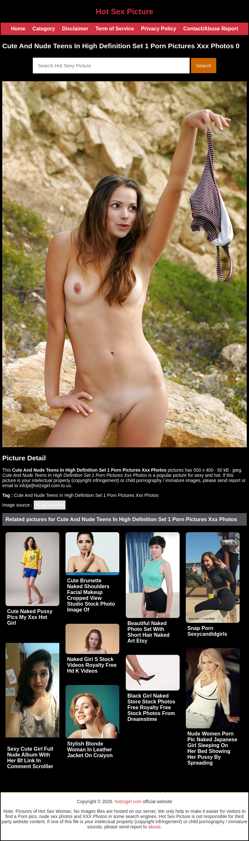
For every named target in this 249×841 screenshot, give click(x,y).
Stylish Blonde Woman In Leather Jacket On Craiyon (90, 749)
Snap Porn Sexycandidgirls (207, 631)
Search (203, 65)
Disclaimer (75, 28)
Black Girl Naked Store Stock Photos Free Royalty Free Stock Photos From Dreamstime (151, 707)
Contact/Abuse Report (210, 28)
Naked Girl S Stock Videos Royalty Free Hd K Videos (92, 665)
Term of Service (114, 28)
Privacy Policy (158, 28)
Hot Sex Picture (124, 11)
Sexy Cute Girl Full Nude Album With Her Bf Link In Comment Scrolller (30, 757)
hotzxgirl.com (128, 801)
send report (229, 480)
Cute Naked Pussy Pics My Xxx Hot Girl (30, 617)
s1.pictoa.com (50, 505)
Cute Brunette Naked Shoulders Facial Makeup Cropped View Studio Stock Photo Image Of (91, 595)
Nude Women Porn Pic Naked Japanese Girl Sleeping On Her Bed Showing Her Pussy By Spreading (212, 748)
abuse (154, 826)
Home (18, 28)
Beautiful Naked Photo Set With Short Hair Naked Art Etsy (148, 632)
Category (43, 28)
